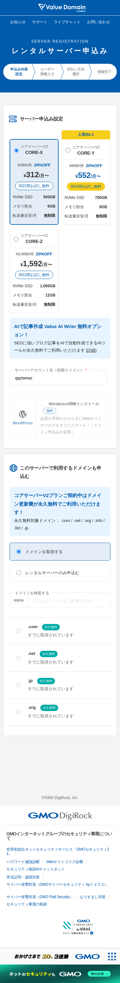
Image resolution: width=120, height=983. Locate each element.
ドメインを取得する (39, 551)
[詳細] (91, 350)
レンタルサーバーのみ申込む (47, 572)
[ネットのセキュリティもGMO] (60, 973)
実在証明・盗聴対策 (23, 877)
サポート (39, 22)
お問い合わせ (98, 22)
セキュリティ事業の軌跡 (26, 904)
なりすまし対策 (93, 897)
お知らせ (18, 22)
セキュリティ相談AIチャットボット (35, 869)
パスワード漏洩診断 (23, 862)
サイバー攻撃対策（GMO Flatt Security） (39, 897)
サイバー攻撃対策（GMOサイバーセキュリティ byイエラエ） (57, 884)
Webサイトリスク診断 (64, 862)
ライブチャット (67, 22)
